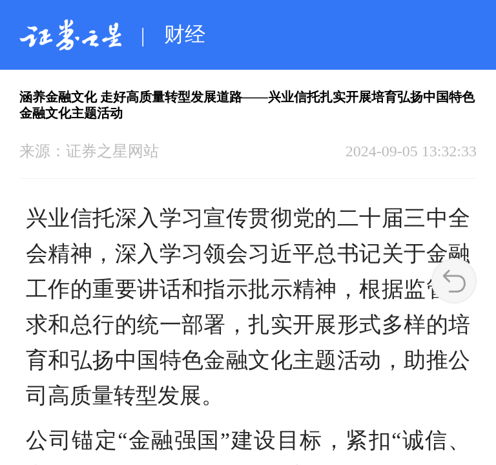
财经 (184, 34)
